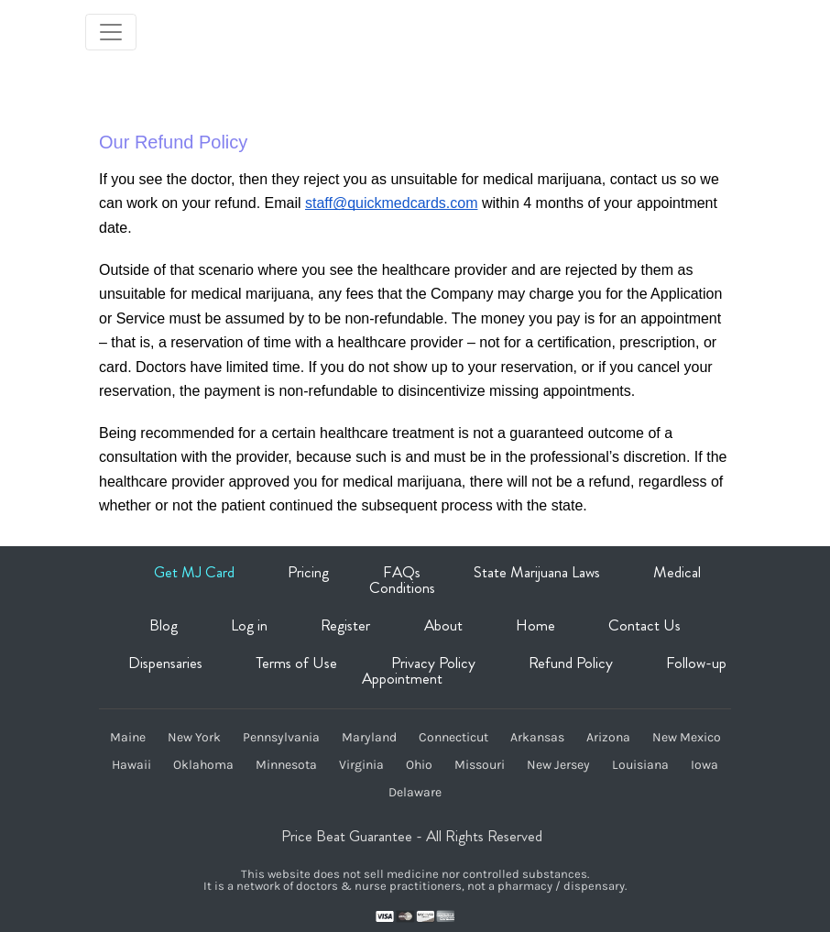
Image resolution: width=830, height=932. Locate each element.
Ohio (419, 765)
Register (345, 625)
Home (535, 625)
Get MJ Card (194, 572)
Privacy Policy (433, 663)
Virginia (361, 765)
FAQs (401, 572)
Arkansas (537, 737)
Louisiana (640, 765)
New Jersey (558, 765)
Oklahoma (203, 765)
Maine (128, 737)
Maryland (369, 737)
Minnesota (286, 765)
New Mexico (686, 737)
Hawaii (131, 765)
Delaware (415, 792)
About (443, 625)
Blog (163, 625)
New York (194, 737)
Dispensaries (165, 663)
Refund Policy (571, 663)
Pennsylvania (281, 737)
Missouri (479, 765)
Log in (249, 625)
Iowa (704, 765)
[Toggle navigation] (111, 32)
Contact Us (644, 625)
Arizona (608, 737)
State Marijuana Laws (537, 572)
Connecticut (453, 737)
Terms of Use (296, 663)
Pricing (308, 572)
